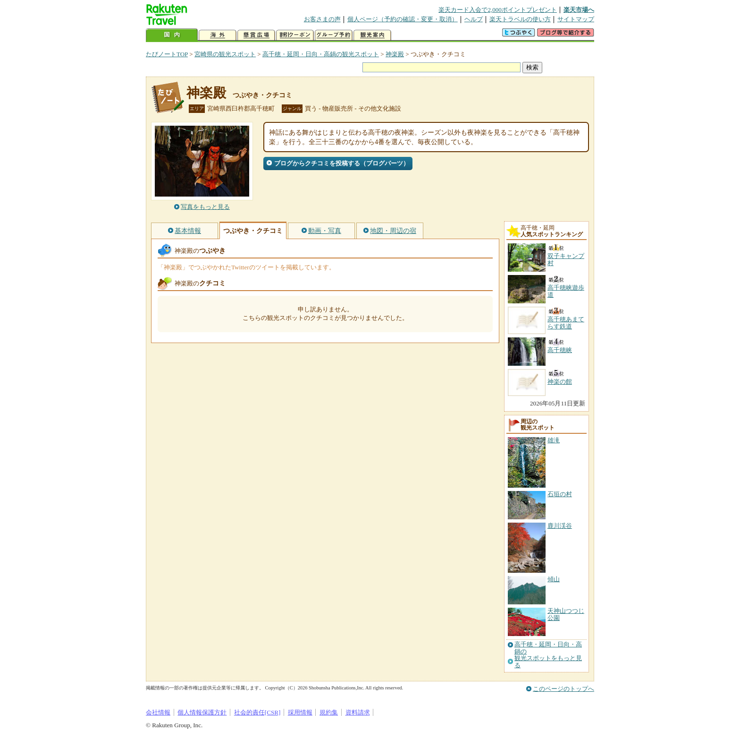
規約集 (329, 712)
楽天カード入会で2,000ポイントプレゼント (497, 9)
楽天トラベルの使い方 (520, 19)
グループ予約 (334, 35)
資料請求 (357, 712)
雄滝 (553, 440)
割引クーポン (295, 35)
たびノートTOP (167, 54)
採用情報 (300, 712)
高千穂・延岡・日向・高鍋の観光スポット (320, 54)
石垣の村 (559, 494)
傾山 (553, 579)
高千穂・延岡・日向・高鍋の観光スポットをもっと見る (548, 654)
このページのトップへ (563, 688)
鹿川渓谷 (559, 525)
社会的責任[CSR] (257, 712)
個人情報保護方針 (202, 712)
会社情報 (158, 712)
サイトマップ (575, 19)
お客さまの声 (322, 19)
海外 (217, 35)
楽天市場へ (578, 9)
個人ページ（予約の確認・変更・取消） (402, 19)
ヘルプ (473, 19)
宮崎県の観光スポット (225, 54)
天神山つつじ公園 (565, 614)
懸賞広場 (256, 35)
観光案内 (372, 35)
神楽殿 (395, 54)
